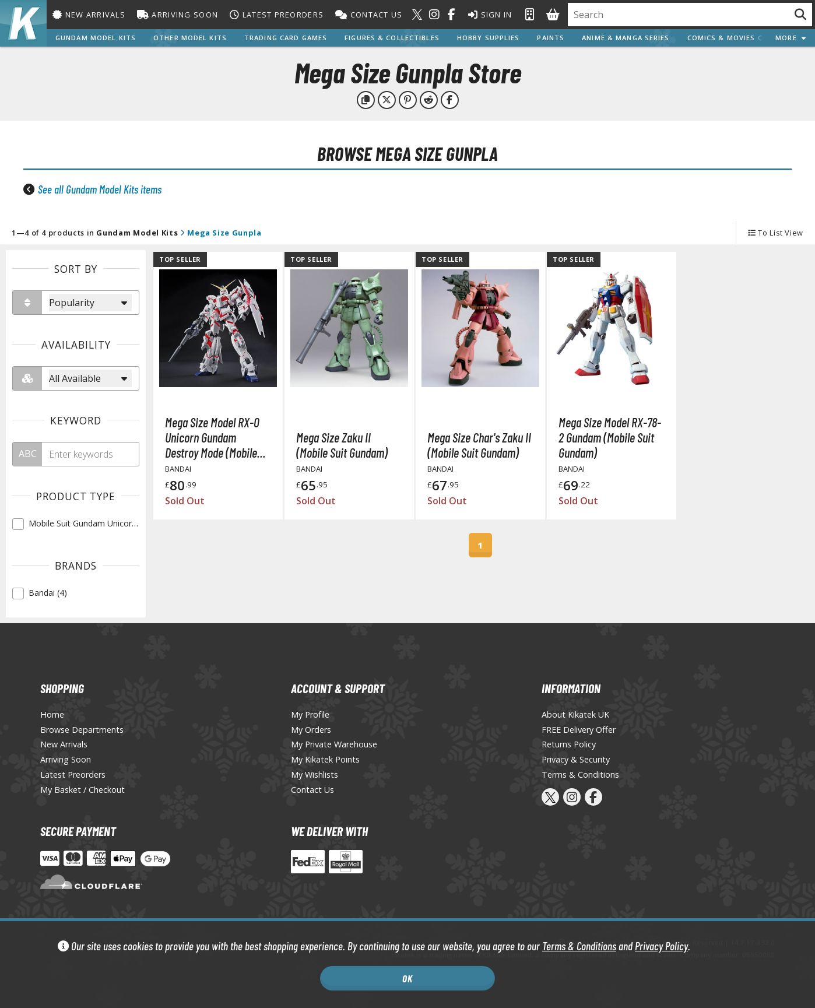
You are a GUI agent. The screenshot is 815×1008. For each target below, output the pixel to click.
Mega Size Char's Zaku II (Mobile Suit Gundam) (479, 445)
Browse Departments (82, 729)
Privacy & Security (576, 759)
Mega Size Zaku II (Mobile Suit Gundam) (342, 445)
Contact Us (368, 14)
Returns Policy (569, 744)
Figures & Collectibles (392, 37)
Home (52, 714)
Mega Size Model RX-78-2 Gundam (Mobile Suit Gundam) (609, 437)
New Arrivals (88, 14)
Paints (550, 37)
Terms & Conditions (579, 946)
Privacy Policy (661, 946)
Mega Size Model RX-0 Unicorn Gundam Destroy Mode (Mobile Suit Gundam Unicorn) (212, 437)
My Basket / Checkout (82, 789)
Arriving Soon (177, 14)
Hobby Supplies (488, 37)
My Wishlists (314, 774)
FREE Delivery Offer (579, 729)
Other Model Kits (190, 37)
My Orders (311, 729)
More (790, 37)
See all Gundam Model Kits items (99, 189)
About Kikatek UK (575, 714)
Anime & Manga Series (625, 37)
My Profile (310, 714)
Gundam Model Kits (95, 37)
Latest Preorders (277, 14)
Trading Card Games (285, 37)
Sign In (490, 14)
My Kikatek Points (325, 759)
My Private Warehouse (334, 744)
